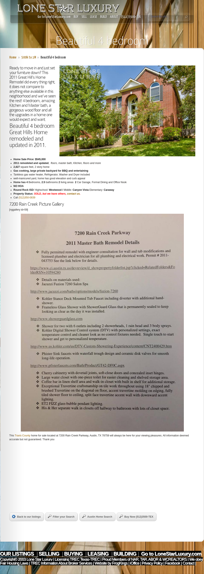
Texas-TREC (90, 559)
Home (12, 57)
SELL (84, 17)
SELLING (49, 554)
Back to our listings (26, 516)
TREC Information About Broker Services (61, 563)
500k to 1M (28, 57)
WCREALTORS (174, 559)
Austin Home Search (97, 516)
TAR (143, 559)
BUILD (103, 17)
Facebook (172, 563)
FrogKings (119, 563)
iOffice (134, 563)
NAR (134, 559)
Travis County (22, 435)
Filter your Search (61, 516)
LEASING (98, 554)
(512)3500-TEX (131, 17)
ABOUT (114, 17)
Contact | (189, 563)
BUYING (74, 554)
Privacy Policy (152, 563)
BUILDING (124, 554)
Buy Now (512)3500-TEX (136, 516)
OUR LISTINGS (17, 554)
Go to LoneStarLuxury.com (54, 17)
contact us (73, 193)
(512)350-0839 (27, 197)
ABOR (153, 559)
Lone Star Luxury (39, 559)
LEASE (93, 17)
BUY (76, 17)
